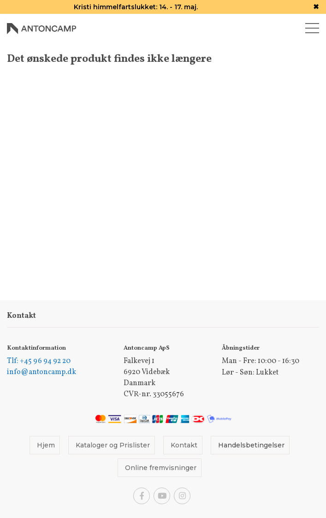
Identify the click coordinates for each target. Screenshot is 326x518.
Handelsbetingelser (251, 445)
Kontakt (184, 445)
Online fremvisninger (160, 468)
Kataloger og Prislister (113, 445)
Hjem (46, 445)
